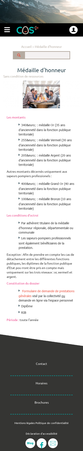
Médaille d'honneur (48, 46)
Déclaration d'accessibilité (41, 433)
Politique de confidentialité (52, 423)
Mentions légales (24, 423)
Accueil (26, 46)
